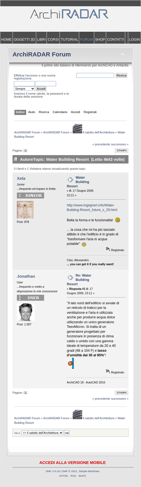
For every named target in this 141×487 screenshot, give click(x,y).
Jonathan (26, 276)
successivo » (119, 144)
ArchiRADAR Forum (42, 54)
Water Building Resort (78, 182)
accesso (32, 75)
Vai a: (17, 432)
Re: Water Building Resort (79, 280)
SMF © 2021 (69, 471)
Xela (21, 178)
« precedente (101, 144)
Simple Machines (89, 471)
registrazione (22, 78)
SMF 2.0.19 (53, 471)
